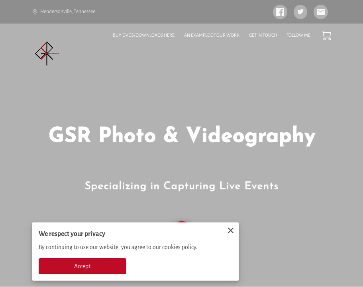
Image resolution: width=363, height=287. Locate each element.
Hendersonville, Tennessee (64, 11)
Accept (82, 266)
